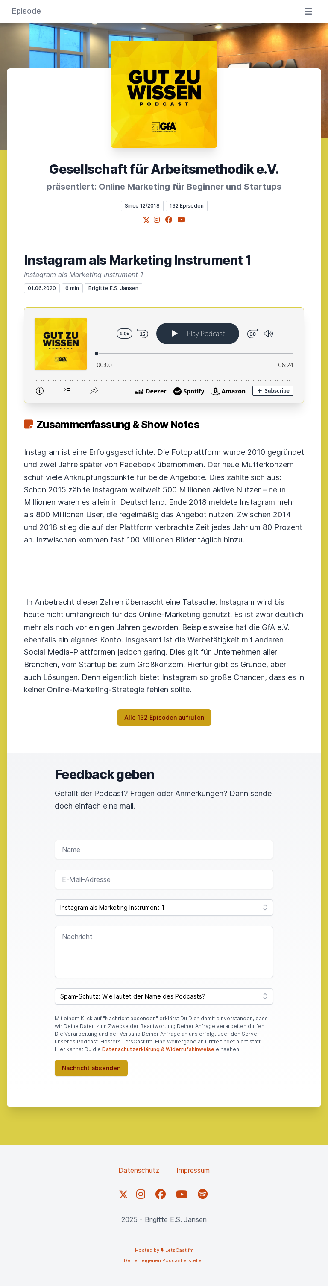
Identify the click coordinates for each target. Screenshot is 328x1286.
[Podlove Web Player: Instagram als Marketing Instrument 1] (164, 355)
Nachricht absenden (91, 1068)
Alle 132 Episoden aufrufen (164, 717)
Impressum (193, 1170)
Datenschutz (138, 1170)
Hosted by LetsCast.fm (164, 1250)
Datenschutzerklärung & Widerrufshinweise (158, 1049)
